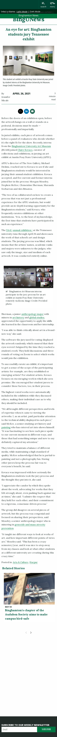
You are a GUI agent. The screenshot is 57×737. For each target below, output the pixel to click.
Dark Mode (35, 11)
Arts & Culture (20, 562)
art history (18, 317)
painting (6, 427)
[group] (28, 287)
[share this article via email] (32, 111)
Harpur (33, 562)
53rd (9, 230)
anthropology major (32, 314)
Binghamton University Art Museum (31, 146)
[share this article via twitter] (20, 111)
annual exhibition (22, 230)
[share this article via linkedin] (26, 111)
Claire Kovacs (25, 149)
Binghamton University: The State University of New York (19, 4)
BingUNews (28, 19)
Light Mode (22, 11)
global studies (36, 317)
